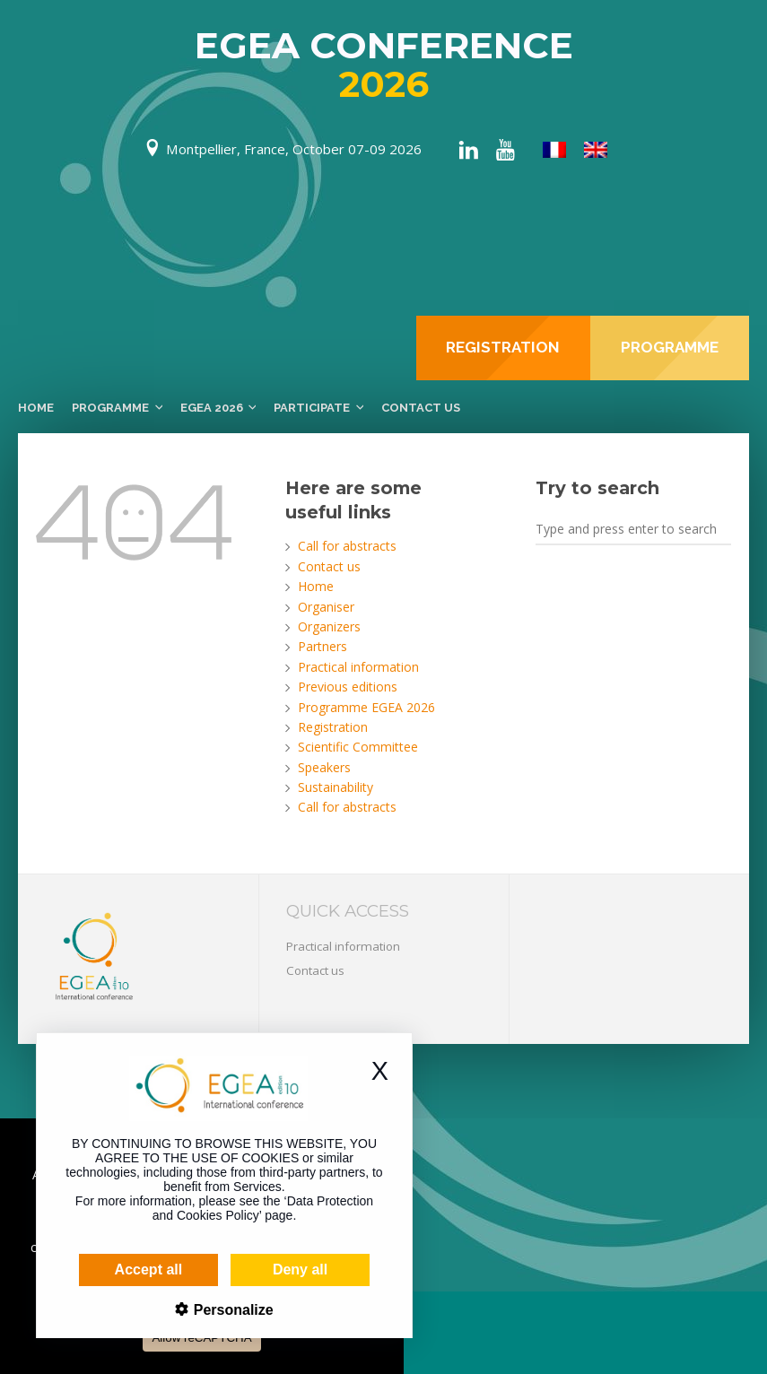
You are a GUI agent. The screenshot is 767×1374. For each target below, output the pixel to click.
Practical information (358, 666)
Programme (110, 407)
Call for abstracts (347, 545)
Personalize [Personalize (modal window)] (198, 1309)
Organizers (329, 626)
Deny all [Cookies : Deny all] (267, 1269)
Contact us (420, 407)
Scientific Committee (358, 746)
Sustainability (335, 787)
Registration (333, 726)
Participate (312, 407)
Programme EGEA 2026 (366, 707)
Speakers (324, 767)
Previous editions (347, 686)
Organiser (326, 606)
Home (36, 407)
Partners (322, 646)
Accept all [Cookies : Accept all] (117, 1269)
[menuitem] (554, 150)
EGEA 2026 (211, 407)
